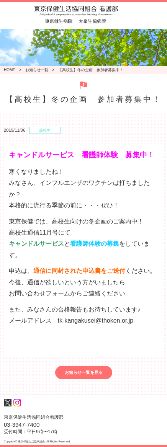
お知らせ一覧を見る (84, 372)
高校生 (45, 130)
